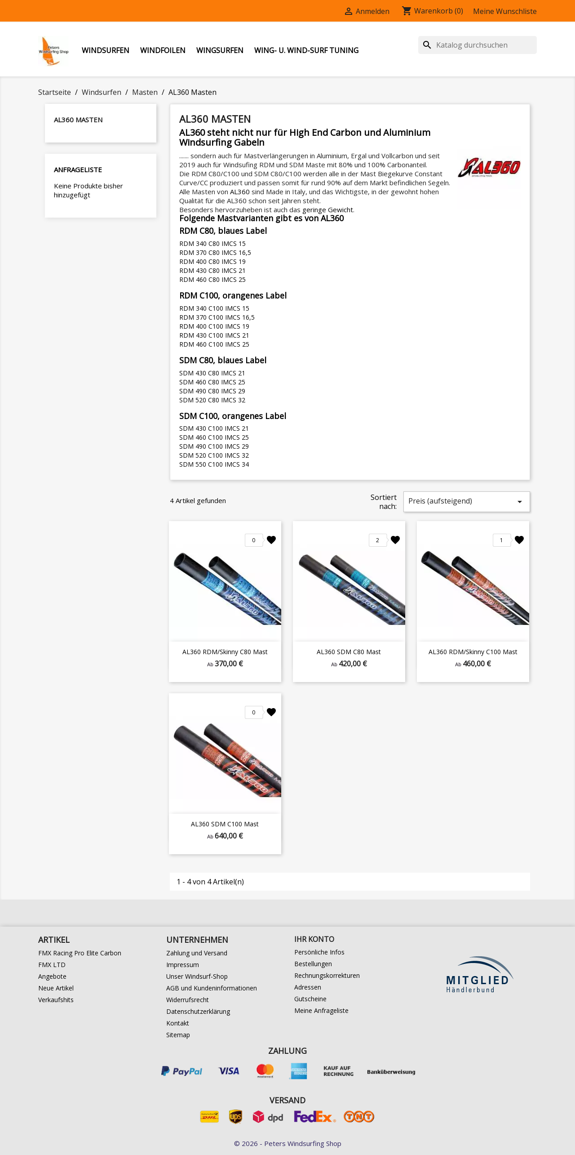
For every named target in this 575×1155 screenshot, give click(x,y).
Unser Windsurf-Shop (197, 976)
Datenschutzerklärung (198, 1011)
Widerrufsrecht (187, 999)
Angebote (52, 976)
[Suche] (477, 45)
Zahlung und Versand (196, 953)
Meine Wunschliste (505, 11)
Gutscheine (310, 998)
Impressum (182, 964)
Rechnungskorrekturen (327, 975)
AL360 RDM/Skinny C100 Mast (473, 651)
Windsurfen (105, 50)
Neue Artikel (56, 988)
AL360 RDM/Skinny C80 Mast (225, 651)
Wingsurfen (219, 50)
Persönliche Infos (319, 952)
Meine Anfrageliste (321, 1010)
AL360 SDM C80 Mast (349, 651)
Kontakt (177, 1023)
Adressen (307, 987)
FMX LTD (52, 964)
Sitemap (178, 1034)
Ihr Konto (314, 939)
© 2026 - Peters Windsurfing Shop (287, 1143)
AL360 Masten (78, 119)
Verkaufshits (56, 999)
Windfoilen (163, 50)
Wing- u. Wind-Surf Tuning (306, 50)
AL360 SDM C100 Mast (225, 824)
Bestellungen (313, 963)
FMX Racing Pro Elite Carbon (79, 953)
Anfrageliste (78, 169)
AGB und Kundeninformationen (211, 988)
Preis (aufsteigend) (466, 501)
